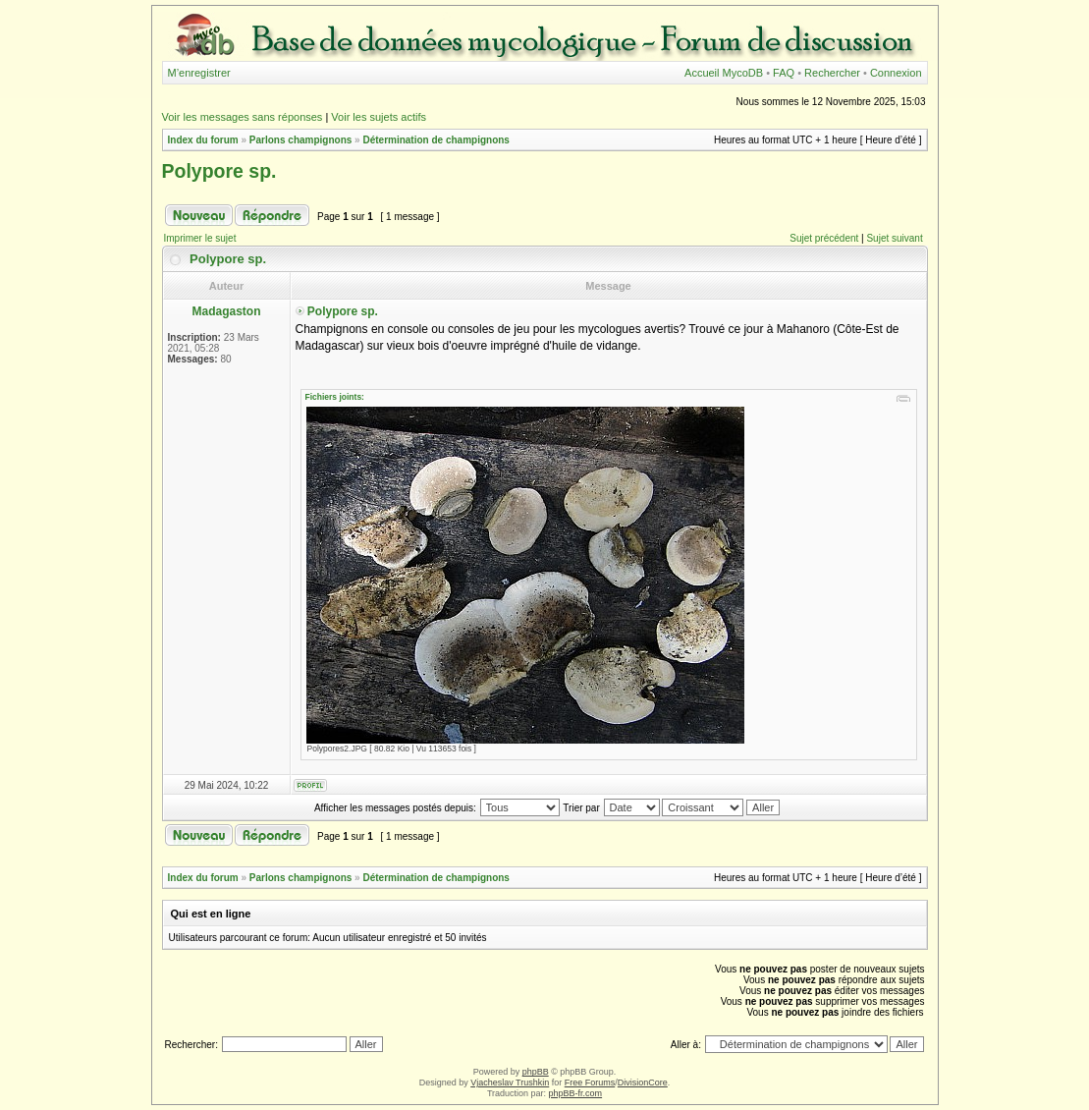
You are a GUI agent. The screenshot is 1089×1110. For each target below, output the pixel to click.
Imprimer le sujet (200, 238)
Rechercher (832, 73)
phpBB (535, 1072)
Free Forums (590, 1082)
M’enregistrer (199, 73)
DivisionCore (643, 1082)
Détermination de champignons (435, 140)
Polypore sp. (219, 171)
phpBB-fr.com (576, 1093)
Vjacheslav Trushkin (509, 1082)
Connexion (896, 73)
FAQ (783, 73)
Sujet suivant (894, 238)
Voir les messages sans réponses (242, 117)
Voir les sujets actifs (378, 117)
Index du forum (203, 140)
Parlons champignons (300, 140)
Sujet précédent (824, 238)
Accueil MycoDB (723, 73)
